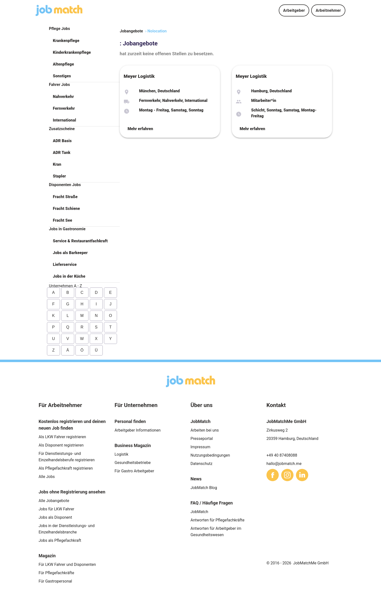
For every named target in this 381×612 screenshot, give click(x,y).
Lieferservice (65, 264)
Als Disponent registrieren (61, 445)
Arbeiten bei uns (204, 430)
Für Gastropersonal (55, 581)
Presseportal (201, 438)
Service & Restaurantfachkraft (80, 241)
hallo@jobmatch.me (284, 463)
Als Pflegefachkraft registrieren (66, 468)
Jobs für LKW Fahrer (56, 509)
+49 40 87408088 (281, 455)
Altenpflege (63, 64)
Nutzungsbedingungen (210, 455)
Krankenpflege (66, 40)
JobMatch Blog (203, 487)
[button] (84, 41)
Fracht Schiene (66, 208)
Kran (57, 164)
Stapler (59, 176)
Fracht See (62, 220)
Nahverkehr (63, 96)
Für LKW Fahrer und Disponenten (67, 564)
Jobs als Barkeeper (70, 252)
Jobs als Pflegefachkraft (60, 540)
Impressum (200, 447)
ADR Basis (62, 140)
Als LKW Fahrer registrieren (62, 437)
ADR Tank (61, 152)
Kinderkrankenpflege (72, 52)
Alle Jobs (47, 476)
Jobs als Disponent (55, 517)
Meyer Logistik (139, 76)
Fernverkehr (64, 108)
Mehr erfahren (140, 128)
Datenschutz (201, 463)
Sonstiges (62, 76)
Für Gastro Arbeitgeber (134, 471)
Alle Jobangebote (54, 500)
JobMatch (199, 511)
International (64, 120)
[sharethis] (272, 475)
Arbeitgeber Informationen (138, 430)
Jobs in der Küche (69, 276)
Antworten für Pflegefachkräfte (217, 520)
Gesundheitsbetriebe (133, 462)
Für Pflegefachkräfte (56, 573)
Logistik (121, 454)
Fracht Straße (65, 196)
